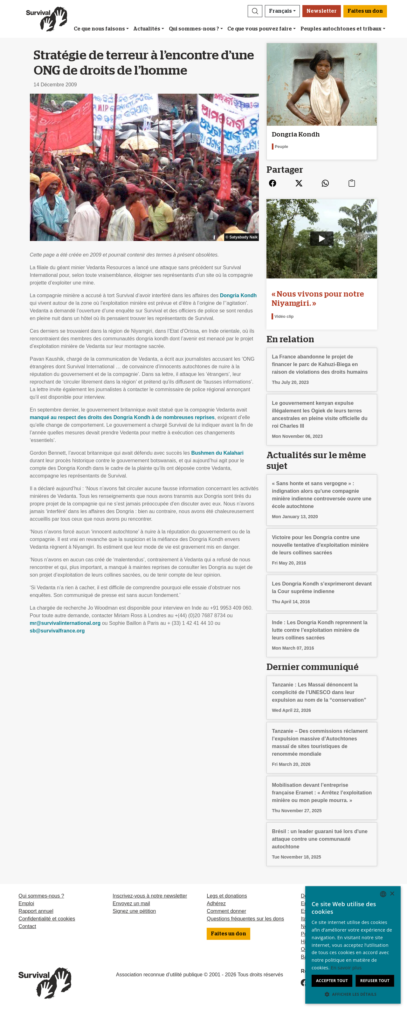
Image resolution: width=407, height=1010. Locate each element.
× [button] (392, 894)
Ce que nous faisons (99, 28)
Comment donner (226, 911)
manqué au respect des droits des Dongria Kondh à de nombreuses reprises (122, 417)
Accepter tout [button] (332, 980)
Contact (27, 926)
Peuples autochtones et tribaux (341, 28)
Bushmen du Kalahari (217, 453)
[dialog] (353, 945)
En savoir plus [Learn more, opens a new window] (346, 968)
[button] (255, 11)
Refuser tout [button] (375, 980)
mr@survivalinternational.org (65, 623)
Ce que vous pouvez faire (259, 28)
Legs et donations (227, 896)
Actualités (146, 28)
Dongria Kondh (238, 295)
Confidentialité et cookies (46, 918)
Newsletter (322, 11)
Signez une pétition (134, 911)
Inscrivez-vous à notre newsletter (150, 896)
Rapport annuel (35, 911)
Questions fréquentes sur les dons (245, 918)
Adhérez (216, 903)
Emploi (26, 903)
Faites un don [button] (365, 11)
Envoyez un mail (131, 903)
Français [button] (280, 11)
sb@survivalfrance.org (57, 630)
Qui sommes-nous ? (194, 28)
